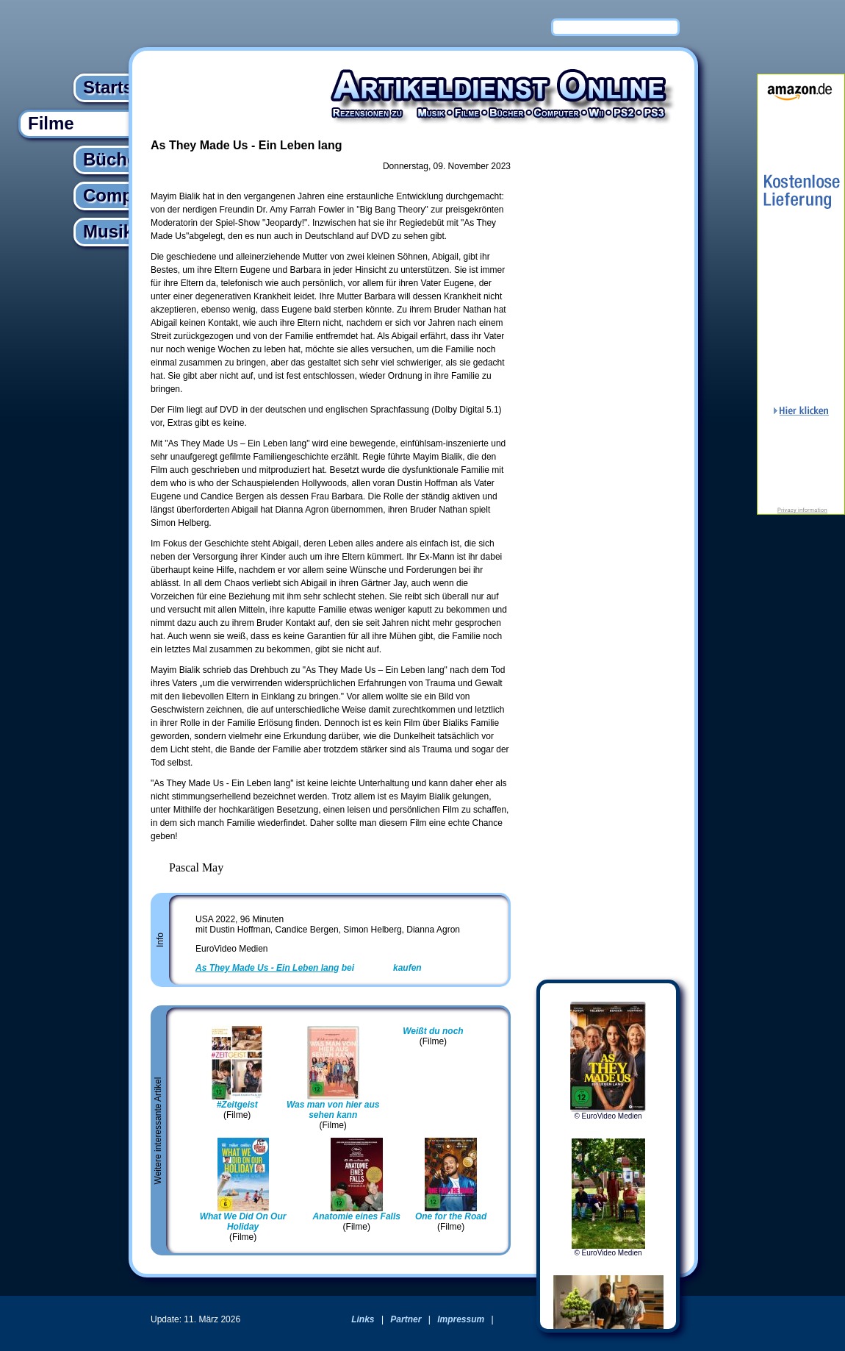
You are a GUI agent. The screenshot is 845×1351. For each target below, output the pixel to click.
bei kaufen (308, 968)
